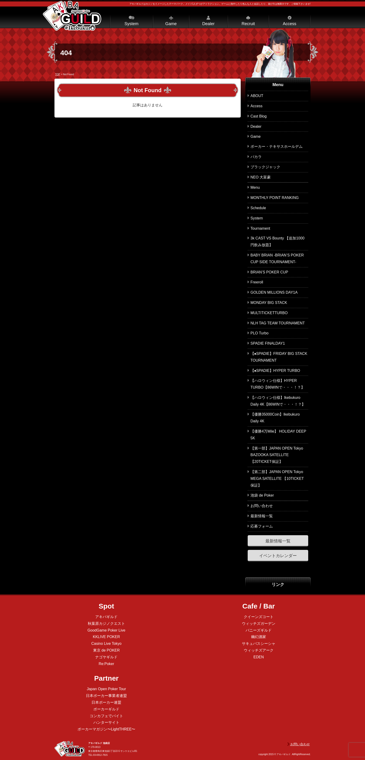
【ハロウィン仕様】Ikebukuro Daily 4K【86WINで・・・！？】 (277, 401)
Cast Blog (258, 116)
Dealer (208, 23)
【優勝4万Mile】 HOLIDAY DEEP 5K (278, 434)
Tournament (260, 228)
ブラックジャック (265, 167)
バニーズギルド (259, 630)
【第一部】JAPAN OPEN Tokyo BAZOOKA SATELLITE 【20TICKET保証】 (276, 455)
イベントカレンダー (278, 555)
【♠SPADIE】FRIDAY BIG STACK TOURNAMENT (278, 357)
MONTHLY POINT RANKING (274, 198)
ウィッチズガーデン (258, 623)
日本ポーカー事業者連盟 (106, 696)
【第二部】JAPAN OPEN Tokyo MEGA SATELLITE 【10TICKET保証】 (277, 478)
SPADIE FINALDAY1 (267, 343)
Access (289, 23)
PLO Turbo (259, 333)
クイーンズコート (259, 617)
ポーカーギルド (106, 709)
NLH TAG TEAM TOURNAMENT (277, 323)
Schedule (258, 208)
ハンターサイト (106, 722)
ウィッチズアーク (259, 650)
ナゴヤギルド (106, 657)
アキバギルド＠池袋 (72, 16)
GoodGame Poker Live (106, 630)
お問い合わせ (261, 506)
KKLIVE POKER (106, 637)
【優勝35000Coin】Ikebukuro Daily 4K (275, 417)
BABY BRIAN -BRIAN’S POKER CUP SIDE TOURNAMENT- (277, 258)
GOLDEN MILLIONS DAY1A (273, 292)
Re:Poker (106, 664)
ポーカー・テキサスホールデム (276, 146)
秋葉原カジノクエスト (106, 623)
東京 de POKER (106, 650)
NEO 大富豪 (260, 177)
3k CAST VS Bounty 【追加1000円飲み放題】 (277, 241)
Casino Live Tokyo (106, 644)
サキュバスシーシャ (258, 644)
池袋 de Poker (262, 495)
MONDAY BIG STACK (268, 303)
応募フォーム (261, 526)
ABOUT (256, 96)
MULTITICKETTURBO (269, 313)
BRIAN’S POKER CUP (269, 272)
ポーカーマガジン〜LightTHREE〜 (106, 729)
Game (171, 23)
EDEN (258, 657)
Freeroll (256, 282)
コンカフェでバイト (106, 716)
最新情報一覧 (261, 516)
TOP (57, 74)
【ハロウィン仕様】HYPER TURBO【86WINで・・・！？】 (277, 384)
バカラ (256, 157)
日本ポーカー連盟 (106, 702)
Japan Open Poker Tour (106, 689)
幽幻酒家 (258, 637)
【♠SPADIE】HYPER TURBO (275, 371)
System (132, 23)
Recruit (248, 23)
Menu (255, 187)
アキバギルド (106, 617)
